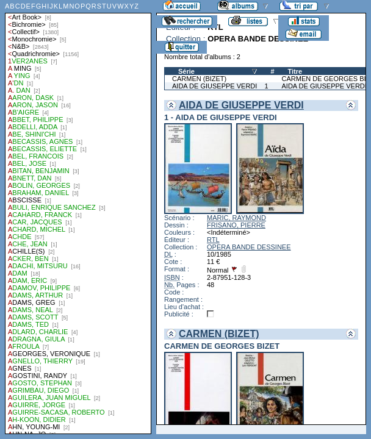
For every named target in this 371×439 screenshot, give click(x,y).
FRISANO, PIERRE (236, 225)
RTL (213, 239)
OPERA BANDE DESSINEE (249, 247)
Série (186, 71)
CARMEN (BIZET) (199, 78)
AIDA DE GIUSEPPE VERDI (214, 86)
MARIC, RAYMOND (236, 217)
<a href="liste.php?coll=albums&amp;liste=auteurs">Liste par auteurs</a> (78, 217)
